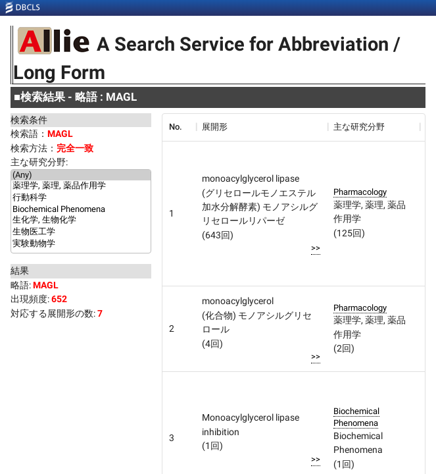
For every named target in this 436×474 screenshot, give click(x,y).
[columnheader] (178, 127)
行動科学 (81, 198)
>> (315, 248)
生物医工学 (81, 232)
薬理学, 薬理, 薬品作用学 (81, 186)
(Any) (81, 175)
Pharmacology (360, 192)
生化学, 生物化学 (81, 220)
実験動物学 (81, 244)
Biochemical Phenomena (81, 209)
